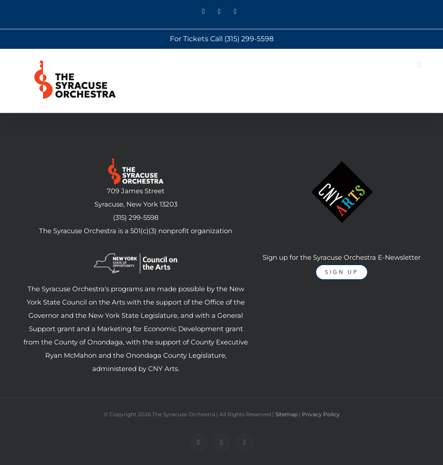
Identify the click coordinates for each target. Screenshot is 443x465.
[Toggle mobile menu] (419, 65)
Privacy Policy (321, 414)
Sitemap (286, 414)
